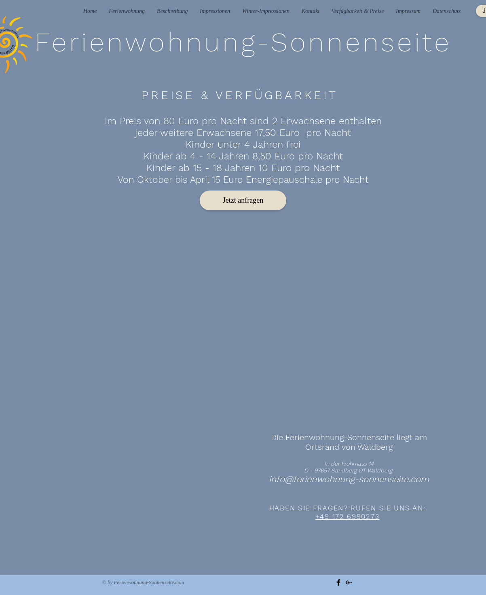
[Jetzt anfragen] (243, 200)
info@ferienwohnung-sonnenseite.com (349, 479)
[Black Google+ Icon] (349, 582)
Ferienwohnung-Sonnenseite (243, 42)
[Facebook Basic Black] (338, 582)
